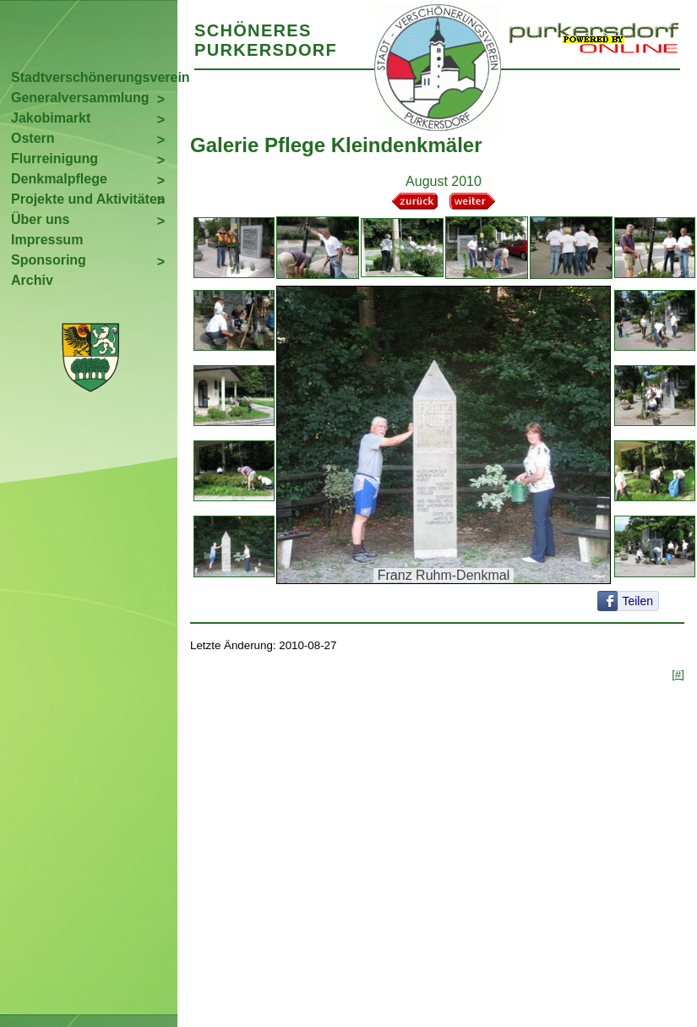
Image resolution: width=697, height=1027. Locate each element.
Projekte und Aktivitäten (88, 199)
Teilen (637, 601)
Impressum (47, 239)
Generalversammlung (80, 97)
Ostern (33, 138)
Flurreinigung (54, 158)
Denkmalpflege (59, 179)
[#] (678, 674)
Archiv (32, 280)
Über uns (40, 219)
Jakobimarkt (50, 118)
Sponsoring (48, 260)
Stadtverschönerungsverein (94, 77)
